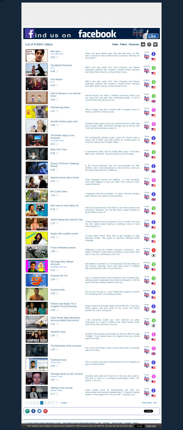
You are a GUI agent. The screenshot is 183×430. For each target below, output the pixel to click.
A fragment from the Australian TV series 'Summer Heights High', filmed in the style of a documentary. (112, 194)
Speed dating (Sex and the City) (67, 219)
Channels (134, 44)
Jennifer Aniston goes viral (64, 121)
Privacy (106, 423)
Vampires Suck (58, 332)
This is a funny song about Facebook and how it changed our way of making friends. (112, 363)
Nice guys (57, 52)
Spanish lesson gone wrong (65, 177)
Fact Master (57, 80)
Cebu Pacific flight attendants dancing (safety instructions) (65, 319)
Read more (151, 426)
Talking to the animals (62, 389)
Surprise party (58, 289)
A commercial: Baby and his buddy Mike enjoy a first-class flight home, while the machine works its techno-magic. (112, 152)
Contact (128, 423)
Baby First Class (59, 149)
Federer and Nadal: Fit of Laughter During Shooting (64, 305)
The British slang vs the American (67, 138)
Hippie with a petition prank (64, 233)
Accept (140, 426)
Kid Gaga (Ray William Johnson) (67, 264)
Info (99, 423)
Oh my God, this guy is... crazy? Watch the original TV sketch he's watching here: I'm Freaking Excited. (112, 293)
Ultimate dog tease (60, 107)
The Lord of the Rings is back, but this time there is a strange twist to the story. (112, 349)
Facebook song (58, 361)
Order (115, 44)
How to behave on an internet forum (65, 94)
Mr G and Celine (59, 191)
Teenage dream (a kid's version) (67, 375)
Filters (123, 44)
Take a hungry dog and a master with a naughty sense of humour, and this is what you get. (112, 110)
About (135, 423)
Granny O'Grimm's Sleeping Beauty (65, 164)
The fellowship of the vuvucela (66, 346)
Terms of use (117, 423)
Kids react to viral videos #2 (65, 205)
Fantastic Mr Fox (59, 275)
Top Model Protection (61, 66)
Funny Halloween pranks (63, 247)
